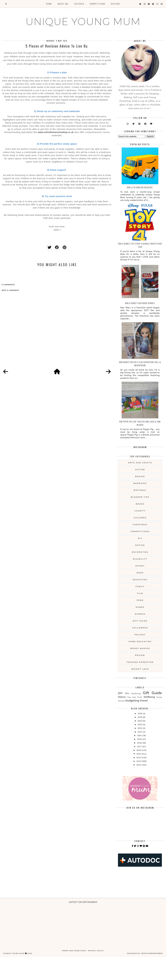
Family (140, 586)
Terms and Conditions (74, 950)
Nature (122, 696)
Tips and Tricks (134, 697)
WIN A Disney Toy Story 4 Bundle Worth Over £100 (140, 245)
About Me (63, 4)
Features (79, 4)
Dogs (140, 573)
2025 (140, 717)
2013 (139, 761)
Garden (140, 614)
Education (140, 579)
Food (140, 600)
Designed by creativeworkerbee (145, 953)
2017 (139, 746)
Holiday (140, 634)
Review (140, 655)
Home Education (140, 641)
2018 (139, 743)
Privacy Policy (96, 950)
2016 (139, 750)
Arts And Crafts (140, 462)
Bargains (140, 483)
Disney (140, 566)
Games (140, 607)
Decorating (140, 552)
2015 (139, 754)
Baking (140, 476)
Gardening (136, 693)
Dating (140, 545)
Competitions (97, 4)
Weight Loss (140, 669)
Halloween (140, 628)
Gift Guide (140, 621)
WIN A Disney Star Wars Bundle (140, 303)
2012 (139, 765)
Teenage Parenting (140, 662)
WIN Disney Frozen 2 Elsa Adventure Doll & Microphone (140, 363)
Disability (140, 559)
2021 (140, 732)
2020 (139, 735)
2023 (140, 724)
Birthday (140, 490)
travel (144, 700)
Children (140, 517)
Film (140, 593)
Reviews (115, 4)
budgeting (132, 700)
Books (140, 504)
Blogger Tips (140, 497)
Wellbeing (149, 696)
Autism (140, 469)
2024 (140, 721)
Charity (140, 511)
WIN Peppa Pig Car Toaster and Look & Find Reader (140, 423)
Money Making (140, 648)
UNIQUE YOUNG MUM (83, 22)
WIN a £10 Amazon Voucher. (140, 187)
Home (49, 4)
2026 (140, 713)
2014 (139, 757)
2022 (140, 728)
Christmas (140, 524)
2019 (139, 739)
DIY (140, 538)
